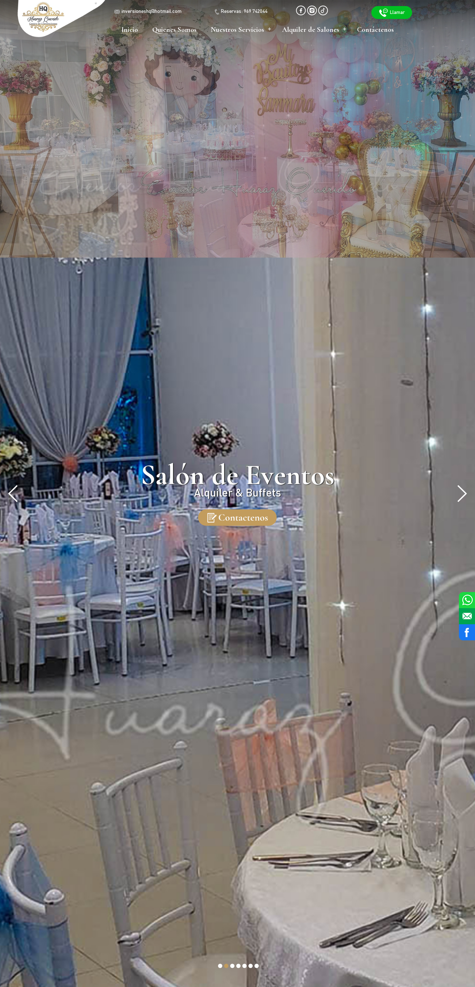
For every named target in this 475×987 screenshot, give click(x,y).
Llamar (391, 13)
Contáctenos (375, 29)
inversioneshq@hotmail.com (152, 11)
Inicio (130, 29)
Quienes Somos (174, 29)
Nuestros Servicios (237, 29)
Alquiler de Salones (310, 29)
